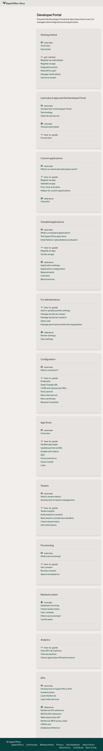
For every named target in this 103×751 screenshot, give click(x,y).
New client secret (49, 395)
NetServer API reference (52, 710)
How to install (47, 462)
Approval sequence (50, 574)
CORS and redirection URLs (54, 388)
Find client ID (47, 391)
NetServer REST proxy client (54, 721)
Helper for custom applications (55, 190)
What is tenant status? (51, 496)
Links (43, 465)
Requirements (47, 272)
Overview (45, 45)
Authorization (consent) (52, 514)
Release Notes (47, 744)
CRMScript (46, 724)
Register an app (48, 63)
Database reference (50, 728)
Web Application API (50, 717)
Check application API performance (58, 657)
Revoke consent (48, 570)
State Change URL (49, 384)
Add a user (46, 321)
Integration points (49, 67)
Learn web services (50, 699)
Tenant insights (48, 511)
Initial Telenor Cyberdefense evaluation (59, 240)
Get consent (46, 567)
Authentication (48, 692)
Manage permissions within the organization (61, 324)
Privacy (60, 744)
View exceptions (49, 654)
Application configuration (53, 269)
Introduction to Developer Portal (56, 109)
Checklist (45, 201)
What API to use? (48, 70)
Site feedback (73, 744)
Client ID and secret (50, 116)
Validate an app (48, 183)
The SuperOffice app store (53, 236)
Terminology (47, 112)
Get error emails (48, 77)
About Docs (65, 747)
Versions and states (50, 127)
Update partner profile (51, 448)
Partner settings (48, 335)
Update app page (49, 444)
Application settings (50, 265)
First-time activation (50, 187)
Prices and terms (49, 458)
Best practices (48, 279)
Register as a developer (52, 60)
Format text (46, 138)
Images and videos (50, 451)
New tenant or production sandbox (57, 518)
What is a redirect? (49, 370)
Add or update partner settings (55, 310)
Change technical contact (53, 314)
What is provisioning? (51, 556)
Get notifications (49, 525)
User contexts (47, 612)
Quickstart (46, 49)
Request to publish (49, 402)
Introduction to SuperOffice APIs (56, 689)
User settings (47, 339)
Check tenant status (50, 521)
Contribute (78, 747)
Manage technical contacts (54, 317)
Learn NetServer (48, 695)
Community (31, 744)
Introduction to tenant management (58, 500)
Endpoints (45, 381)
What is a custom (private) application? (59, 169)
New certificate (48, 398)
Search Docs (88, 744)
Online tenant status (50, 609)
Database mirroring (50, 605)
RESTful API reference (51, 714)
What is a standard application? (55, 233)
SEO (43, 455)
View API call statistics (51, 650)
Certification (47, 619)
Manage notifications (51, 74)
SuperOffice (17, 744)
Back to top (91, 747)
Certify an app (47, 254)
